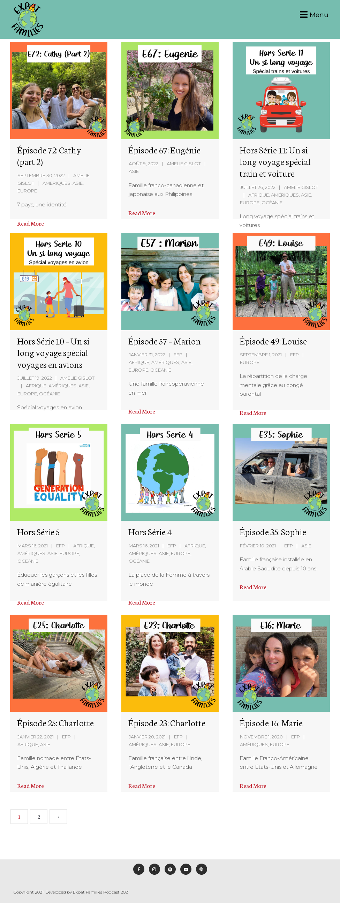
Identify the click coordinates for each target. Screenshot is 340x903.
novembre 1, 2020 (261, 736)
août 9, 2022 (143, 163)
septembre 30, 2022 (41, 175)
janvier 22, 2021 (36, 736)
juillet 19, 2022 (34, 378)
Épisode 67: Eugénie (164, 149)
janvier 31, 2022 (147, 354)
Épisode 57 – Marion (164, 340)
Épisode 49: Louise (273, 340)
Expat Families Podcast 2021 (101, 892)
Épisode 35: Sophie (272, 531)
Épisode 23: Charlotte (166, 722)
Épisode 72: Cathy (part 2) (49, 155)
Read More (30, 223)
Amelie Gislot (184, 163)
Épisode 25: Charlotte (55, 722)
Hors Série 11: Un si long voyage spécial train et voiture (275, 161)
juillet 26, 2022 (257, 187)
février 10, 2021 (257, 545)
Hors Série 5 (38, 531)
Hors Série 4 (150, 531)
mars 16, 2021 (33, 545)
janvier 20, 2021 (147, 736)
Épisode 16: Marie (270, 722)
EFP (178, 354)
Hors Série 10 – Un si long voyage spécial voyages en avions (53, 352)
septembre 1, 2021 (261, 354)
